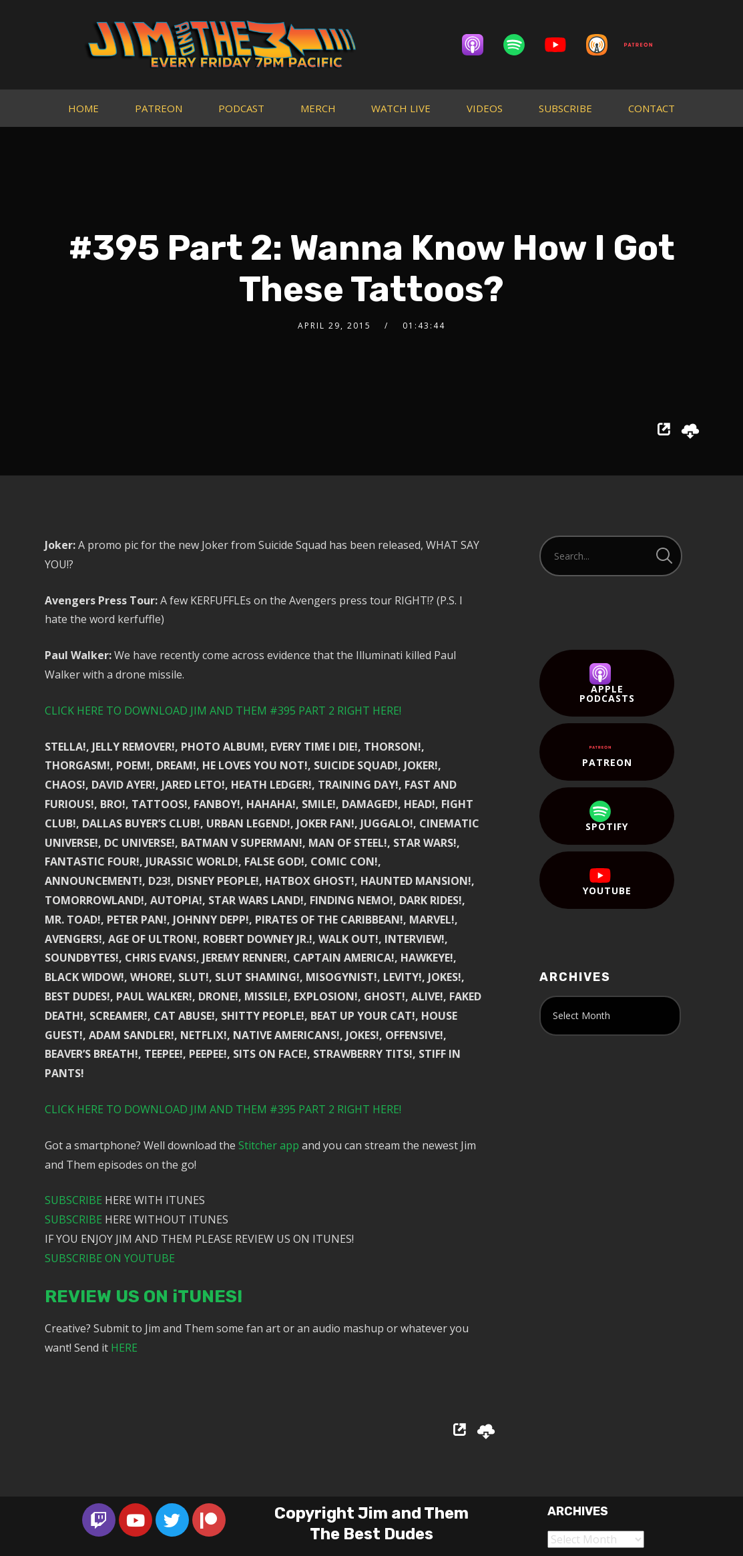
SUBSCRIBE (565, 108)
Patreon (607, 753)
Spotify (606, 817)
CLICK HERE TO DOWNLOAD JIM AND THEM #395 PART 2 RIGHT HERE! (223, 710)
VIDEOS (485, 108)
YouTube (607, 881)
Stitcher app (268, 1145)
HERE (124, 1347)
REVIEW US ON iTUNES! (143, 1296)
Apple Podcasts (607, 684)
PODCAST (241, 108)
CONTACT (651, 108)
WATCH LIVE (401, 108)
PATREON (158, 108)
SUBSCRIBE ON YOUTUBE (110, 1258)
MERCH (318, 108)
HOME (83, 108)
